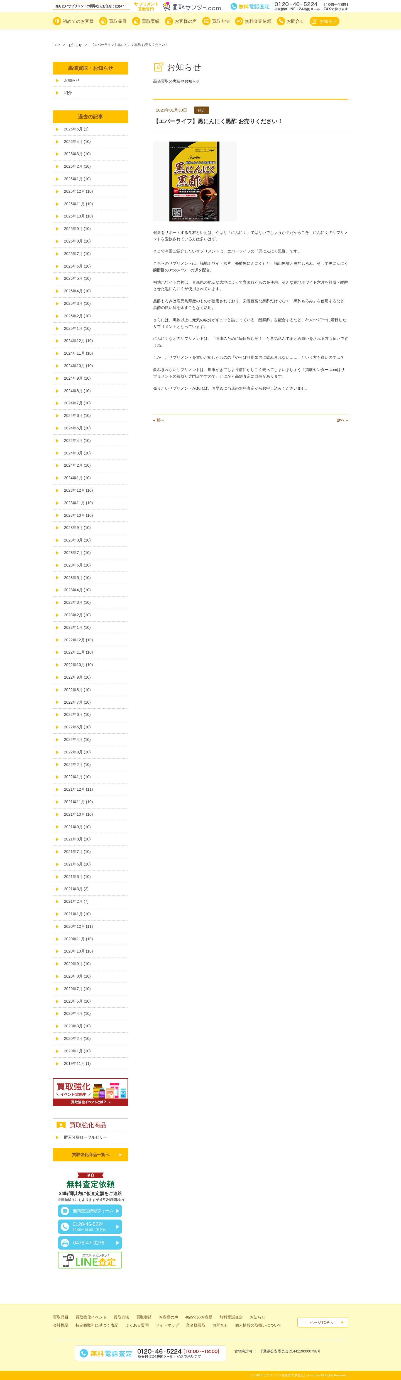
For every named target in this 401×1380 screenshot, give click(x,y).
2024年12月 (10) (78, 340)
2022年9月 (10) (77, 677)
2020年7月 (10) (77, 988)
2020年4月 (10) (77, 1013)
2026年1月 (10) (77, 179)
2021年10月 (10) (78, 814)
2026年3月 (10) (77, 154)
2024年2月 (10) (77, 465)
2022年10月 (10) (78, 664)
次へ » (342, 420)
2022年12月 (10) (78, 640)
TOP (56, 45)
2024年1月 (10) (77, 478)
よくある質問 (137, 1325)
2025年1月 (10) (77, 328)
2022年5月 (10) (77, 727)
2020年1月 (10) (77, 1051)
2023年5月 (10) (77, 577)
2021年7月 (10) (77, 851)
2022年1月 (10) (77, 777)
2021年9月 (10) (77, 827)
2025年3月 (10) (77, 303)
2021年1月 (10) (77, 914)
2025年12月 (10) (78, 191)
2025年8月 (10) (77, 241)
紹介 (68, 92)
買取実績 (144, 1317)
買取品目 (61, 1317)
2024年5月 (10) (77, 428)
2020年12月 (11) (78, 926)
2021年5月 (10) (77, 876)
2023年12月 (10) (78, 490)
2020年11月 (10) (78, 939)
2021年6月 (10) (77, 864)
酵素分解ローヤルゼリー (85, 1137)
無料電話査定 (289, 6)
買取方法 (121, 1317)
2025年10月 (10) (78, 216)
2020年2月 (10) (77, 1038)
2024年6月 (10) (77, 415)
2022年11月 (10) (78, 652)
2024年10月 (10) (78, 365)
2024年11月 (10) (78, 353)
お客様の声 (168, 1317)
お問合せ (220, 1325)
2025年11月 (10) (78, 204)
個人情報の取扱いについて (258, 1325)
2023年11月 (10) (78, 503)
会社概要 (61, 1325)
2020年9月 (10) (77, 963)
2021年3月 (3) (76, 889)
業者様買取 (196, 1325)
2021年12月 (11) (78, 789)
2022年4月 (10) (77, 739)
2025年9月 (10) (77, 228)
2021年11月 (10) (78, 802)
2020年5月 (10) (77, 1001)
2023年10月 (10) (78, 515)
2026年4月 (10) (77, 141)
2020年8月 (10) (77, 976)
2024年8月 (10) (77, 391)
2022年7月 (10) (77, 702)
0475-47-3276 (88, 1243)
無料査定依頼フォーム (93, 1210)
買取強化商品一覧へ (90, 1154)
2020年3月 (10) (77, 1026)
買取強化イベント (91, 1317)
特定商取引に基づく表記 (96, 1325)
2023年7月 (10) (77, 552)
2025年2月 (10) (77, 316)
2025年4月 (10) (77, 291)
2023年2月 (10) (77, 615)
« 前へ (158, 420)
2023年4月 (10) (77, 590)
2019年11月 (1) (77, 1063)
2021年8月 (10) (77, 839)
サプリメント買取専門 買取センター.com (291, 1375)
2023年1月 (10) (77, 627)
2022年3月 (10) (77, 752)
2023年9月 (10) (77, 527)
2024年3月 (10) (77, 453)
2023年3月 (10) (77, 602)
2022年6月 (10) (77, 714)
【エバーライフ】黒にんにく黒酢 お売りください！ (218, 121)
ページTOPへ (321, 1322)
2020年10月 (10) (78, 951)
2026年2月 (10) (77, 166)
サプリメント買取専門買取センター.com (177, 6)
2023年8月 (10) (77, 540)
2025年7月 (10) (77, 253)
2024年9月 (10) (77, 378)
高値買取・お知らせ (90, 68)
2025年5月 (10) (77, 278)
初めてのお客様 (198, 1317)
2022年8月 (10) (77, 689)
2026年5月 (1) (76, 129)
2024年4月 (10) (77, 440)
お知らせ (75, 45)
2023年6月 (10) (77, 565)
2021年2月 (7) (76, 901)
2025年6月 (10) (77, 266)
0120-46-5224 (91, 1226)
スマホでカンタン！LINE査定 (90, 1260)
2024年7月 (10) (77, 403)
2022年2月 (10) (77, 764)
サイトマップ (167, 1325)
